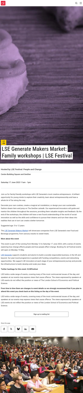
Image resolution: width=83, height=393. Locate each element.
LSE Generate (6, 255)
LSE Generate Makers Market (16, 231)
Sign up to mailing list (41, 314)
